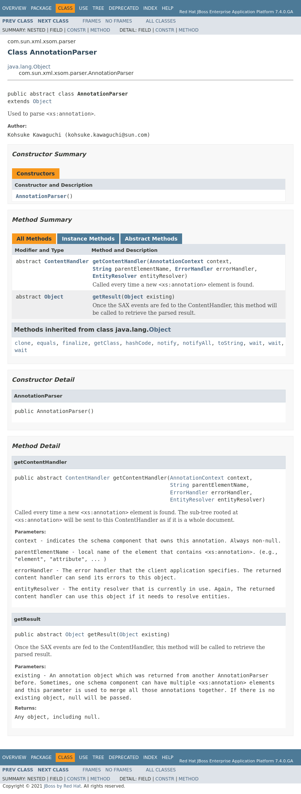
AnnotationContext (177, 261)
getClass (106, 343)
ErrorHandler (194, 269)
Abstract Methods (151, 239)
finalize (74, 343)
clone (22, 343)
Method (100, 30)
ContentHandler (66, 261)
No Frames (118, 21)
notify (166, 343)
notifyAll (197, 343)
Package (41, 8)
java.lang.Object (29, 67)
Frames (92, 21)
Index (150, 8)
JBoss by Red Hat (62, 786)
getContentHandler (119, 261)
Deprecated (124, 8)
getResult (107, 297)
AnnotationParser (41, 196)
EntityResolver (115, 276)
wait (255, 343)
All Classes (161, 21)
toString (230, 343)
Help (167, 8)
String (102, 269)
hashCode (138, 343)
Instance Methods (88, 239)
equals (46, 343)
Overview (14, 8)
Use (83, 8)
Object (42, 101)
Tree (98, 8)
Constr (76, 30)
